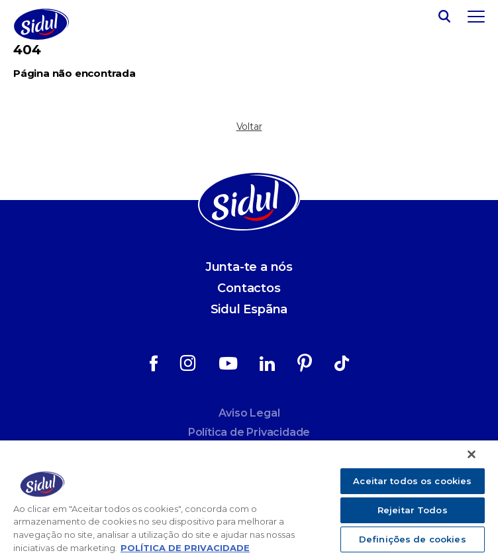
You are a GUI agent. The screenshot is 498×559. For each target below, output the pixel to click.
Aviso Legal (249, 413)
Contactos (248, 288)
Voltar (249, 126)
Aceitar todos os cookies (412, 481)
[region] (249, 499)
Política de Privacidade (249, 432)
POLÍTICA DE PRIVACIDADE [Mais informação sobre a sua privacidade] (185, 547)
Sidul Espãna (249, 309)
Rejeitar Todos (412, 510)
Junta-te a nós (249, 267)
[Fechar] (471, 454)
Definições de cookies (412, 539)
